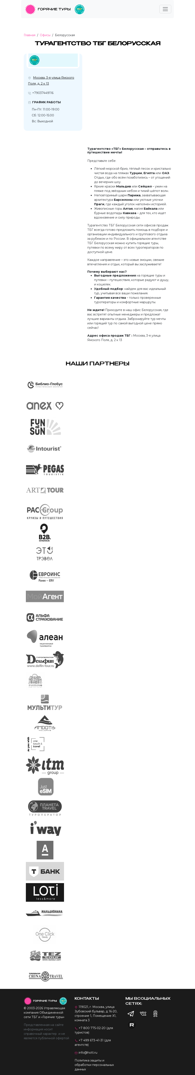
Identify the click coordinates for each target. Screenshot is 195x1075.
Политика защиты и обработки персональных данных (94, 1064)
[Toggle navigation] (165, 9)
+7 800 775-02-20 (92, 1028)
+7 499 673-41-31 (91, 1040)
